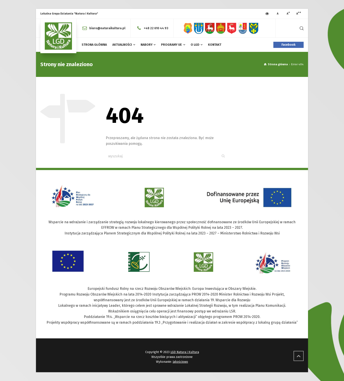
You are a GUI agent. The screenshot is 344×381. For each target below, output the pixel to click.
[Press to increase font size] (278, 14)
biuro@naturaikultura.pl (107, 28)
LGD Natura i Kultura (184, 352)
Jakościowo (180, 362)
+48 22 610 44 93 (156, 28)
